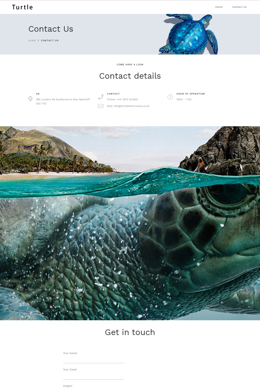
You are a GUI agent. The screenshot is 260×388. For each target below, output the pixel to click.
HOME (32, 40)
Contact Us (239, 7)
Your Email (93, 374)
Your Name (93, 357)
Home (219, 7)
